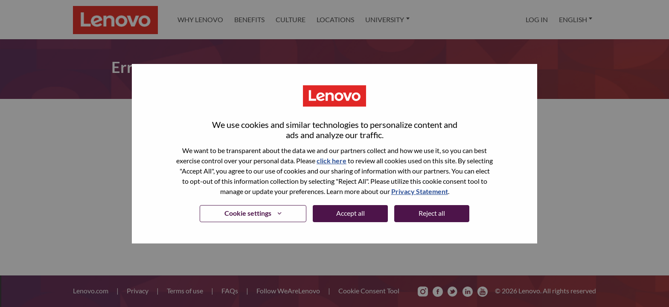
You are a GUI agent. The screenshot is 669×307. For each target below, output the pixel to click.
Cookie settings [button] (247, 213)
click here (331, 160)
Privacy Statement (419, 191)
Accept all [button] (350, 213)
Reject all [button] (432, 213)
